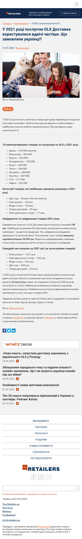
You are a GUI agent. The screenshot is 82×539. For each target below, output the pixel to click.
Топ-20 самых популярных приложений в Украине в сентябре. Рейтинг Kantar (38, 397)
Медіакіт (7, 511)
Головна (6, 23)
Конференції (8, 515)
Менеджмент (22, 23)
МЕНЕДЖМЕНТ (41, 421)
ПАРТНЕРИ (41, 427)
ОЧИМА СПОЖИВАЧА (41, 446)
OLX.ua (8, 109)
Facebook (18, 317)
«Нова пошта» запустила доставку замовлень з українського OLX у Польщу (35, 355)
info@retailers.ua (11, 520)
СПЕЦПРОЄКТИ (41, 452)
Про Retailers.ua (10, 504)
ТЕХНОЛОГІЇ (41, 433)
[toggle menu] (77, 4)
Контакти (7, 507)
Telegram (49, 317)
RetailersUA (44, 526)
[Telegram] (48, 477)
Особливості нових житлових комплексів (30, 385)
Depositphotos (16, 308)
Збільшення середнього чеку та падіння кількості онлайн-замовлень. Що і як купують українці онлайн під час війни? (38, 371)
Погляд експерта (41, 458)
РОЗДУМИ (41, 439)
